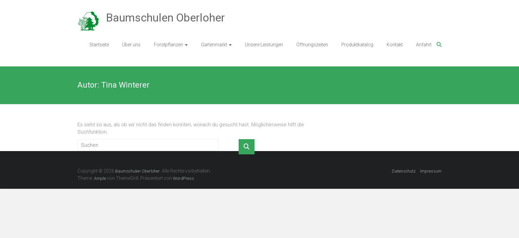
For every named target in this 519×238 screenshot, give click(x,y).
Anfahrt (424, 44)
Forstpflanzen (168, 44)
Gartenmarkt (214, 44)
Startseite (99, 44)
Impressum (431, 171)
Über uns (131, 44)
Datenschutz (404, 171)
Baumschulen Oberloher (165, 17)
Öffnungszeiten (312, 44)
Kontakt (395, 44)
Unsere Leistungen (264, 44)
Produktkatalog (357, 44)
